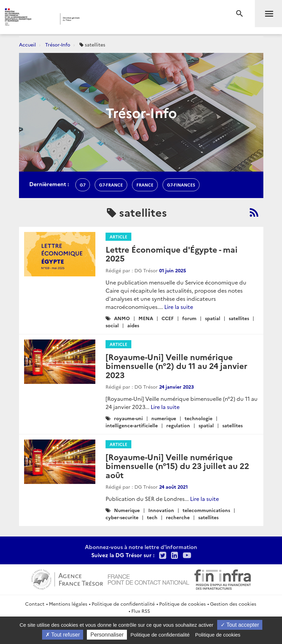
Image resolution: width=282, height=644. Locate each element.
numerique (163, 418)
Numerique (127, 510)
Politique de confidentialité (123, 603)
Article (118, 236)
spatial (212, 318)
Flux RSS (140, 610)
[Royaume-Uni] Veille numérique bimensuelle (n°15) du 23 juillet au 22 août (177, 465)
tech (152, 517)
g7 (83, 185)
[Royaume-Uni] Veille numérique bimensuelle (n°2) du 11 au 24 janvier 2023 (176, 365)
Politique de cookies (182, 603)
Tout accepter (240, 625)
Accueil (27, 44)
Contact (34, 603)
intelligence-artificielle (132, 425)
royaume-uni (128, 418)
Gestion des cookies (233, 603)
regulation (178, 425)
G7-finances (181, 185)
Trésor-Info (57, 44)
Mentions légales (68, 603)
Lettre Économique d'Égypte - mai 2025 (172, 253)
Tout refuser (62, 635)
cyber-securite (122, 517)
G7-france (111, 185)
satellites (239, 318)
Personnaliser (107, 635)
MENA (145, 318)
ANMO (122, 318)
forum (189, 318)
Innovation (161, 510)
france (144, 185)
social (112, 325)
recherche (178, 517)
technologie (198, 418)
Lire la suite (178, 306)
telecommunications (206, 510)
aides (133, 325)
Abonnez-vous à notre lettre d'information (141, 546)
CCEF (168, 318)
